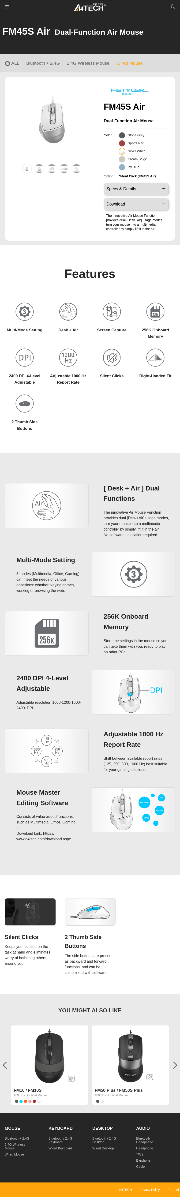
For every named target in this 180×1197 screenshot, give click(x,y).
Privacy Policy (149, 1190)
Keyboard (61, 1128)
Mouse (12, 1128)
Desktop (102, 1128)
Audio (143, 1128)
